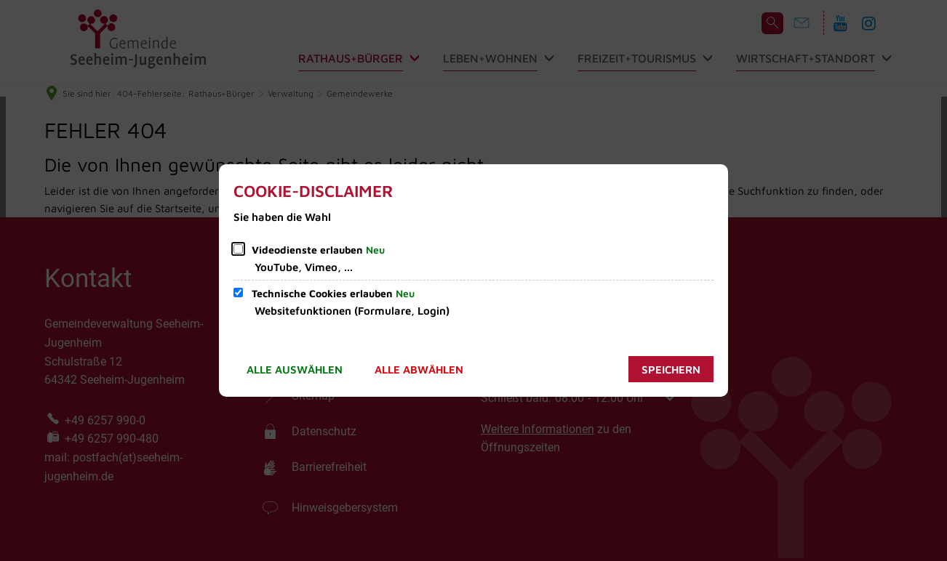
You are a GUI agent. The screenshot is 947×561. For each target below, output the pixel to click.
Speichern (671, 369)
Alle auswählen (295, 369)
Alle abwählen (419, 369)
